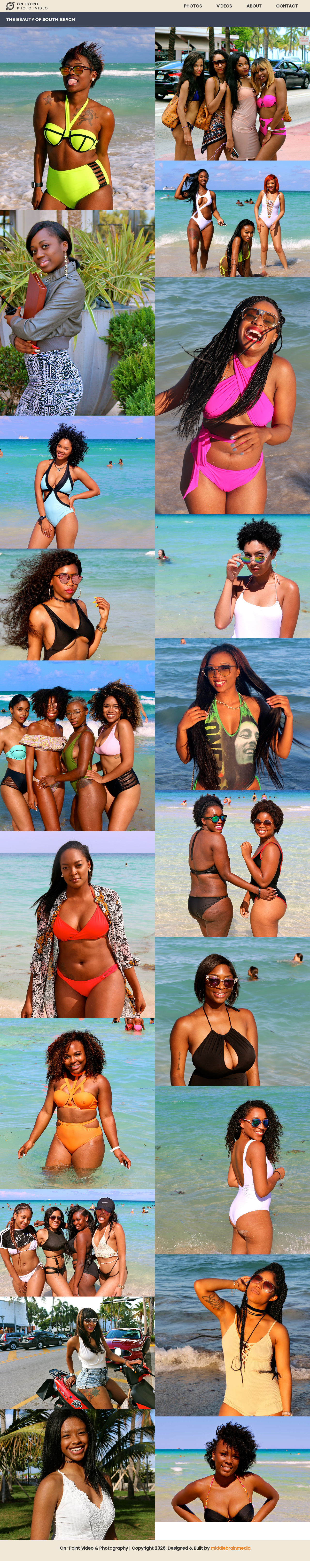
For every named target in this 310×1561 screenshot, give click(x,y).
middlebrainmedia (230, 1548)
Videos (224, 6)
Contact (287, 6)
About (254, 6)
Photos (193, 6)
